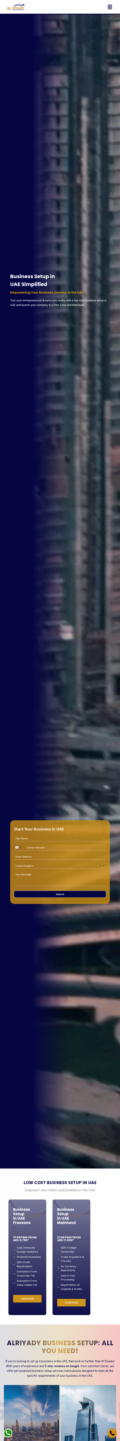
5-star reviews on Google (62, 1366)
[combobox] (18, 847)
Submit (60, 894)
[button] (87, 7)
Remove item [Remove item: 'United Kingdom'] (100, 865)
